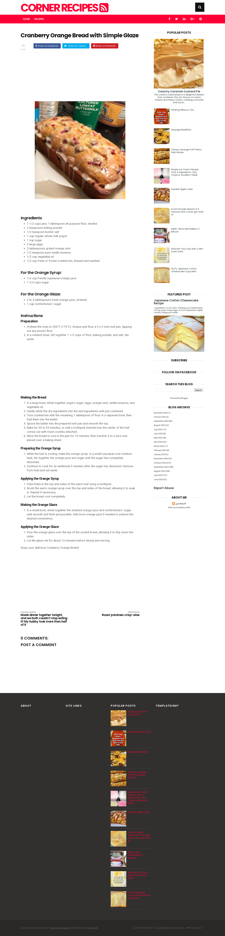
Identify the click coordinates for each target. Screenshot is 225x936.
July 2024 (158, 475)
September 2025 (161, 421)
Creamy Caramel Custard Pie (179, 91)
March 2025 (159, 446)
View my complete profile (179, 507)
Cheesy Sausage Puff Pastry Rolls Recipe (186, 151)
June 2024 (158, 479)
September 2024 (161, 467)
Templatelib (92, 928)
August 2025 (159, 425)
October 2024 (160, 463)
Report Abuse (164, 488)
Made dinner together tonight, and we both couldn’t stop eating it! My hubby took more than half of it (44, 619)
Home (26, 19)
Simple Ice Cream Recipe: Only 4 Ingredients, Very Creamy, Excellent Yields (185, 172)
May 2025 (158, 438)
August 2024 (159, 471)
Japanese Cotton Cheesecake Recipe (176, 301)
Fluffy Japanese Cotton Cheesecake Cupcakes (184, 270)
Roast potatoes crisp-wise (115, 614)
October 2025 (160, 417)
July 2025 (158, 429)
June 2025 (158, 433)
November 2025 (161, 413)
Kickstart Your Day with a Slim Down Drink (187, 250)
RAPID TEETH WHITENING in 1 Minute (185, 230)
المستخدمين (180, 503)
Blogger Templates (59, 928)
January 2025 (159, 454)
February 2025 (160, 450)
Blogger (184, 398)
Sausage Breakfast (181, 129)
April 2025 (158, 442)
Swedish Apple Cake (182, 189)
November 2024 (161, 458)
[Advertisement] (83, 76)
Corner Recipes (64, 7)
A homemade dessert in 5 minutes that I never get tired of (187, 212)
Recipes (39, 19)
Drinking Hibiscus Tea (182, 109)
